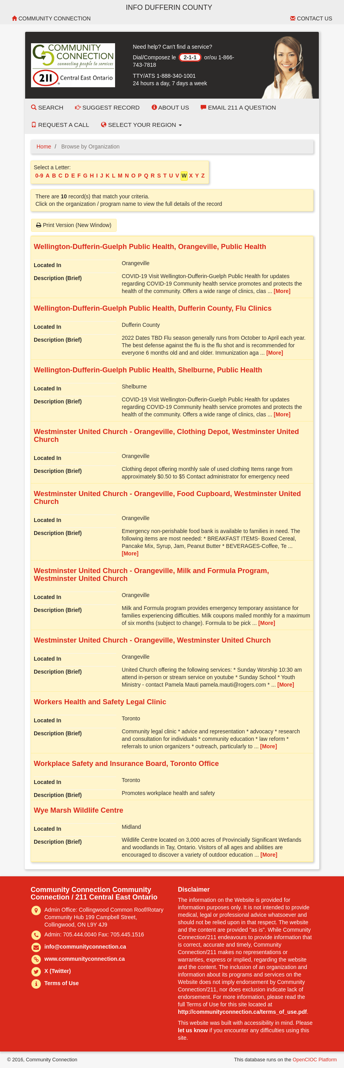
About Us (170, 107)
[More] (282, 291)
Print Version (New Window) (73, 225)
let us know (193, 1030)
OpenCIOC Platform (315, 1060)
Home (44, 146)
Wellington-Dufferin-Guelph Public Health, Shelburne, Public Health (148, 370)
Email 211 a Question (238, 107)
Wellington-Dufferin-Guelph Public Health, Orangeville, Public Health (150, 247)
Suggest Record (107, 107)
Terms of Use (61, 983)
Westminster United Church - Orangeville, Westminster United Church (152, 640)
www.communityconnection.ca (84, 959)
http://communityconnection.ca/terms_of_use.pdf (242, 1012)
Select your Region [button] (141, 124)
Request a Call (60, 124)
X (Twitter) (57, 971)
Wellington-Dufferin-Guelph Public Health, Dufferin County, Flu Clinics (153, 308)
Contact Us (311, 18)
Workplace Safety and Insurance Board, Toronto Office (126, 764)
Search (47, 107)
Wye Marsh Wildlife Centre (78, 810)
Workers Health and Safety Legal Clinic (100, 702)
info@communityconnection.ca (85, 946)
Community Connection (51, 18)
